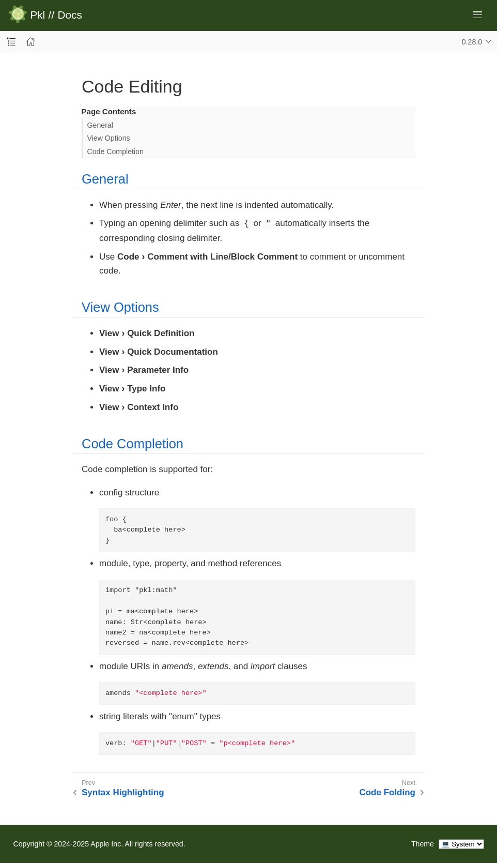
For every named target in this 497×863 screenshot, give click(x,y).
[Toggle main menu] (477, 15)
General (100, 125)
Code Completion (115, 151)
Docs (70, 15)
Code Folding (387, 792)
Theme (422, 844)
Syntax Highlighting (123, 792)
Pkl (37, 15)
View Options (108, 138)
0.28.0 (472, 42)
